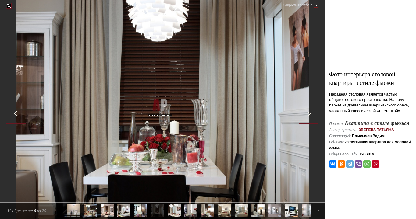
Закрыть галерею (297, 5)
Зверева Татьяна (376, 130)
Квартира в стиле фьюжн (377, 123)
